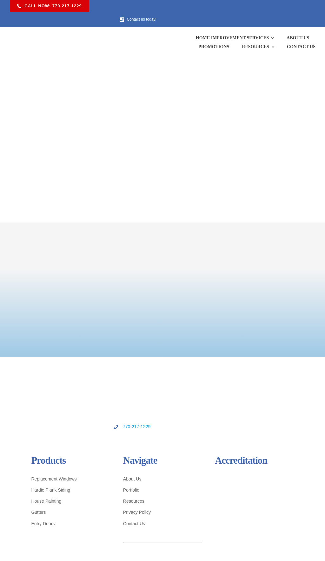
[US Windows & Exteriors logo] (48, 21)
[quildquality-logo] (276, 465)
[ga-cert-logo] (197, 487)
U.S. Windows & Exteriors (154, 550)
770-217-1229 (153, 414)
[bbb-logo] (197, 464)
